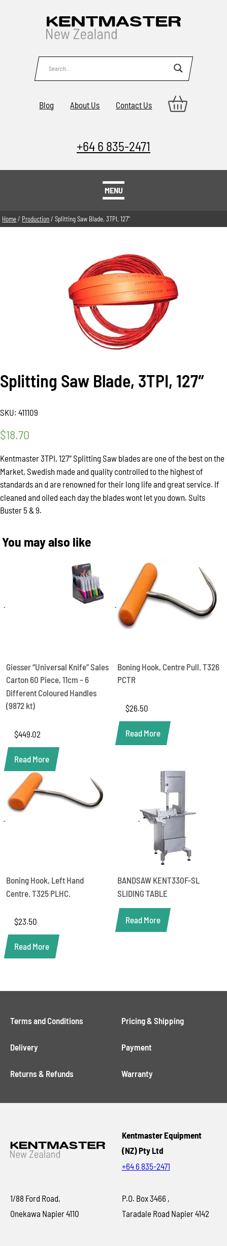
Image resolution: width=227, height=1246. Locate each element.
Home (9, 219)
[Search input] (109, 68)
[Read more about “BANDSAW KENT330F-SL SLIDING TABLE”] (143, 920)
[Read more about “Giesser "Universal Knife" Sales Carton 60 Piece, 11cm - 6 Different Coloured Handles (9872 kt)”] (31, 759)
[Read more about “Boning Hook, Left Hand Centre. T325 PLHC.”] (31, 946)
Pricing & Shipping (152, 1020)
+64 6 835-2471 (113, 146)
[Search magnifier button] (178, 68)
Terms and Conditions (46, 1020)
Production (35, 219)
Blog (46, 105)
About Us (85, 105)
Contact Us (134, 105)
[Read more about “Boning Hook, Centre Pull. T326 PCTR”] (143, 733)
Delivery (24, 1047)
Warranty (137, 1073)
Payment (136, 1047)
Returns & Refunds (42, 1073)
